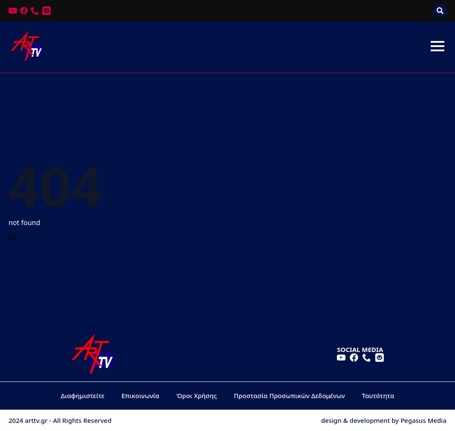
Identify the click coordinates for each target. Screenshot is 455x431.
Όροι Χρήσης (197, 395)
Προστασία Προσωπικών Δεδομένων (289, 395)
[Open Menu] (437, 46)
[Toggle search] (440, 10)
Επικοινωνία (140, 395)
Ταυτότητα (378, 395)
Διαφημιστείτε (83, 395)
